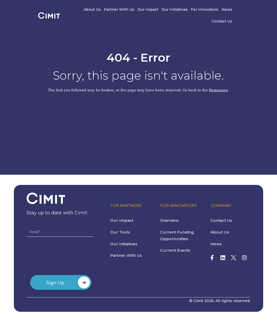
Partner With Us (110, 9)
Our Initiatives (166, 9)
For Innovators (196, 9)
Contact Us (237, 9)
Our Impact (139, 9)
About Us (83, 9)
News (218, 9)
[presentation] (66, 257)
